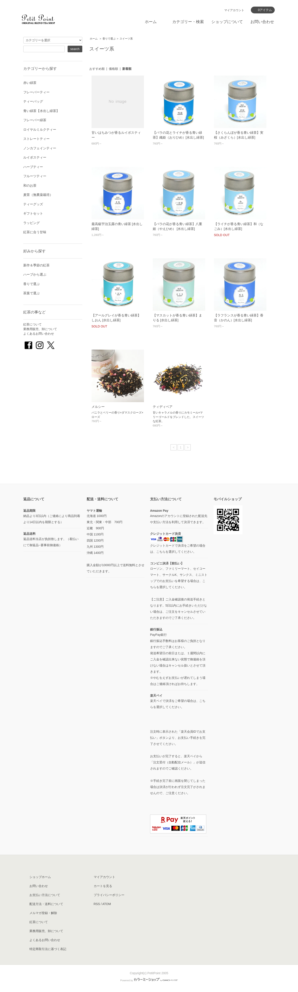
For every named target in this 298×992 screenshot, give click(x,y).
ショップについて (227, 22)
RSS (97, 904)
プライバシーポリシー (109, 895)
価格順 (113, 68)
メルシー (98, 406)
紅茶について (32, 324)
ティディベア (162, 406)
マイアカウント (234, 10)
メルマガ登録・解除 (43, 913)
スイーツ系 (126, 38)
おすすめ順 (97, 68)
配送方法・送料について (46, 904)
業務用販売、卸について (40, 329)
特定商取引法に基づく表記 (47, 949)
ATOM (106, 904)
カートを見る (103, 886)
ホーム (151, 22)
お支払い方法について (44, 895)
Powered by (149, 980)
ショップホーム (40, 877)
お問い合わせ (262, 22)
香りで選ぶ (109, 38)
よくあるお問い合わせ (38, 333)
